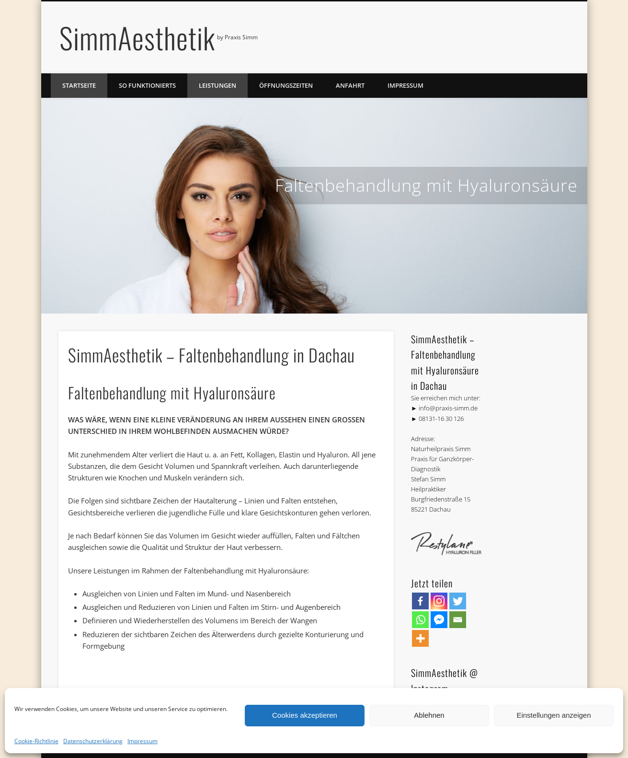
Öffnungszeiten (286, 85)
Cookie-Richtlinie (36, 741)
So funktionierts (147, 85)
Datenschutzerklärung (93, 741)
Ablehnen (429, 715)
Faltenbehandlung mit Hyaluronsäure (426, 185)
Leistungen (217, 85)
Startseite (79, 85)
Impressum (142, 741)
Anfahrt (350, 85)
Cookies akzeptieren (304, 715)
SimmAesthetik (137, 37)
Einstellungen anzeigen (553, 715)
